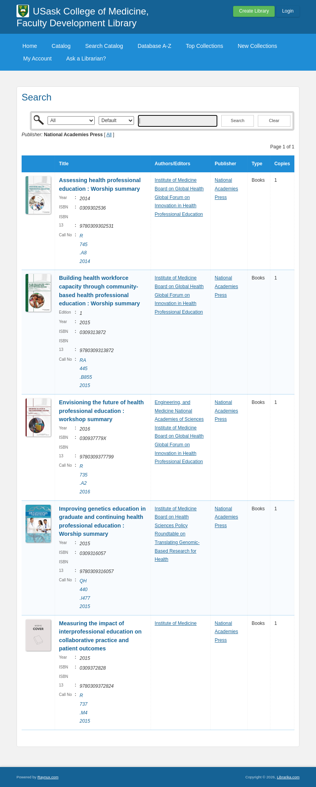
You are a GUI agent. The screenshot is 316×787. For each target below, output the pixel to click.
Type (257, 163)
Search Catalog (104, 46)
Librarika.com (288, 777)
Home (29, 46)
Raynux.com (47, 777)
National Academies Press (226, 188)
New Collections (257, 46)
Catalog (60, 46)
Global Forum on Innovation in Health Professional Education (179, 206)
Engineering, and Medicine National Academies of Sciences (179, 411)
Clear (274, 120)
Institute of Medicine (176, 180)
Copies (282, 163)
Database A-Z (154, 46)
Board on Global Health (179, 189)
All (109, 134)
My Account (37, 58)
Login (288, 11)
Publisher (225, 163)
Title (63, 163)
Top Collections (204, 46)
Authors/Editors (173, 163)
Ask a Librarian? (86, 58)
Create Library (254, 11)
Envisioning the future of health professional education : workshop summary (101, 410)
